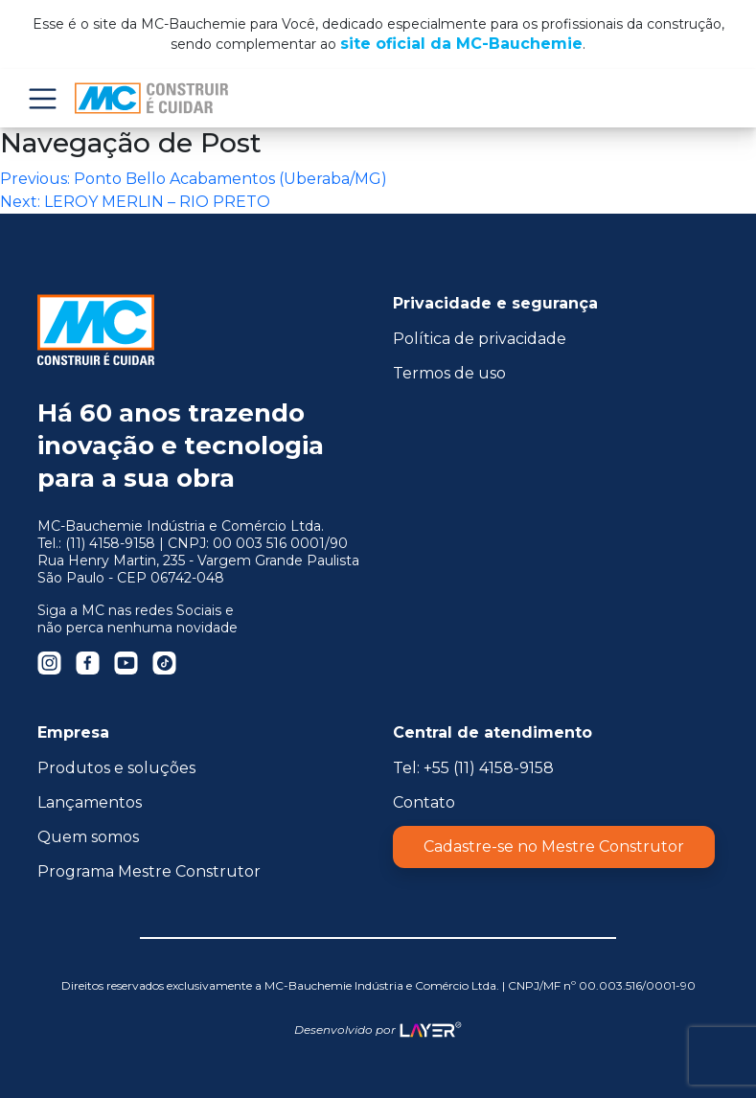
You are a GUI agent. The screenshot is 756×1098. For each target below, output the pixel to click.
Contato (424, 802)
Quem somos (88, 837)
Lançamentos (89, 802)
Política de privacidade (479, 339)
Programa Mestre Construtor (149, 871)
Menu (42, 98)
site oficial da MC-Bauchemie (461, 43)
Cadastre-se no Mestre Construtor (554, 846)
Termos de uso (449, 373)
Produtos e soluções (116, 768)
